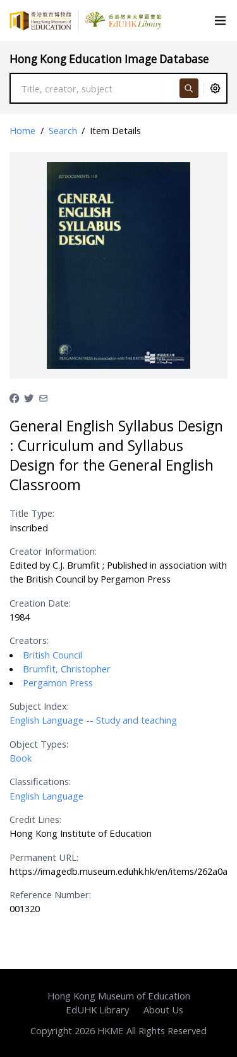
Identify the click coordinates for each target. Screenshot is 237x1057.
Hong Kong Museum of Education (118, 995)
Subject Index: (39, 706)
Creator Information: (53, 551)
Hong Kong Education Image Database (109, 59)
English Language (46, 795)
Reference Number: (50, 894)
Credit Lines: (35, 819)
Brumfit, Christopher (67, 668)
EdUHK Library (97, 1009)
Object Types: (38, 744)
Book (20, 757)
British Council (52, 654)
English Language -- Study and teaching (93, 720)
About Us (163, 1009)
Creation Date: (40, 602)
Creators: (29, 640)
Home (22, 130)
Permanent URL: (43, 857)
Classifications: (40, 781)
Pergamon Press (58, 682)
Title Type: (31, 513)
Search (63, 130)
